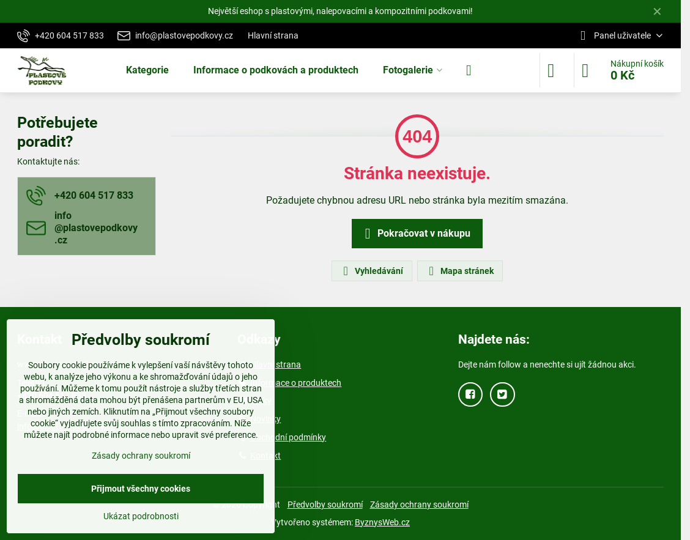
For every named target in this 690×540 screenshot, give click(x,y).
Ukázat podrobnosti (141, 516)
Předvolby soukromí (325, 504)
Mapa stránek (459, 271)
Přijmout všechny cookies (140, 489)
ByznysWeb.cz (382, 522)
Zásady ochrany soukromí (419, 504)
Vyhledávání (371, 271)
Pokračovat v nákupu (415, 233)
